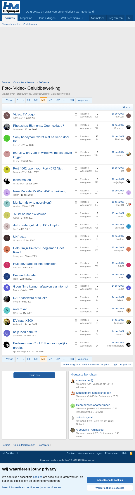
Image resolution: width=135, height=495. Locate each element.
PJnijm (16, 301)
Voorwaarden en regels (90, 453)
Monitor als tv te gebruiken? (32, 202)
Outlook (80, 424)
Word (79, 436)
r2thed (16, 218)
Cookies (8, 453)
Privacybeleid (112, 453)
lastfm (16, 195)
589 (36, 100)
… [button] (23, 100)
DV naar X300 (23, 320)
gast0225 (119, 227)
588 (29, 100)
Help (124, 453)
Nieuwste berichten (83, 374)
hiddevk (17, 240)
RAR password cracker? (30, 298)
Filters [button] (125, 107)
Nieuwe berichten (11, 24)
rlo (14, 229)
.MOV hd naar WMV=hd (29, 214)
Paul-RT (120, 205)
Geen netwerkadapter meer (93, 404)
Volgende (83, 100)
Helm (15, 279)
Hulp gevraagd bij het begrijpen (34, 264)
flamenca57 (19, 172)
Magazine (26, 18)
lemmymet (18, 256)
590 (43, 100)
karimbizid (18, 324)
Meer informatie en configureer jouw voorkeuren (31, 487)
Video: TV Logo (24, 114)
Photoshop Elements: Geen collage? (38, 125)
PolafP (16, 267)
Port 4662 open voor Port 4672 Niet (37, 168)
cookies (37, 476)
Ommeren (18, 129)
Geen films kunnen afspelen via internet (40, 286)
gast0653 (17, 335)
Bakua (16, 290)
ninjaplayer (18, 183)
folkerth (120, 300)
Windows (81, 387)
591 (51, 100)
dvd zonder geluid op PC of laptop (36, 225)
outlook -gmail (84, 417)
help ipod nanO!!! (25, 332)
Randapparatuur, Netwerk (89, 412)
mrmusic (120, 155)
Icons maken (22, 180)
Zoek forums (30, 24)
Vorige (9, 100)
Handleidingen (47, 18)
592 (58, 100)
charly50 (120, 216)
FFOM (16, 161)
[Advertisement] (68, 55)
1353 (71, 100)
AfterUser (17, 118)
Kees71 (17, 145)
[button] (82, 18)
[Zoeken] (129, 18)
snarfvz (16, 206)
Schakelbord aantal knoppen (93, 392)
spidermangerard (21, 351)
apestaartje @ (84, 380)
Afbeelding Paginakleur (90, 429)
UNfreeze (19, 236)
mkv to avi (20, 309)
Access (80, 399)
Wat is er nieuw (70, 18)
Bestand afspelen (25, 275)
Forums (10, 18)
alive (15, 313)
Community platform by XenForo (67, 460)
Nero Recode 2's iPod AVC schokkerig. (40, 191)
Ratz (122, 171)
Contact (71, 453)
